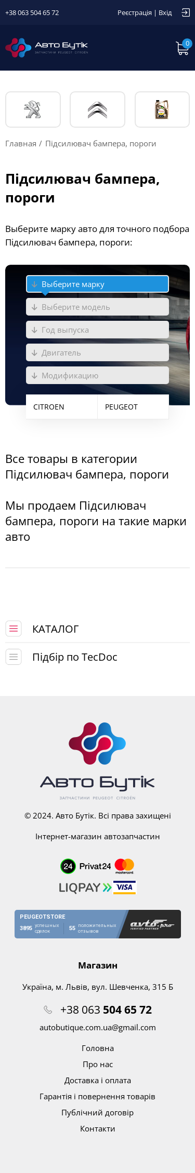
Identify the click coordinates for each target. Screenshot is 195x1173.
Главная (20, 143)
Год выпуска (65, 329)
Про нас (98, 1064)
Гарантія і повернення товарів (97, 1096)
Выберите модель (76, 307)
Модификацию (70, 375)
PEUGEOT (33, 110)
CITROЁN (97, 109)
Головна (98, 1048)
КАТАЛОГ (55, 629)
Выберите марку (73, 284)
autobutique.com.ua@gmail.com (98, 1027)
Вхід (165, 12)
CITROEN (48, 407)
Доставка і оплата (97, 1080)
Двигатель (61, 352)
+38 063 (106, 1009)
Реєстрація (135, 12)
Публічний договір (97, 1112)
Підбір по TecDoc (75, 657)
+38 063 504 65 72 (32, 12)
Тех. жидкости (162, 109)
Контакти (97, 1128)
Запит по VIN (151, 48)
